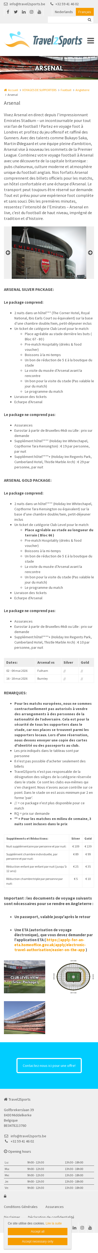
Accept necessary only (37, 1241)
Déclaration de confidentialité (51, 1217)
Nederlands (64, 11)
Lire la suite (54, 1223)
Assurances (54, 1206)
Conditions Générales (21, 1206)
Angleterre (82, 90)
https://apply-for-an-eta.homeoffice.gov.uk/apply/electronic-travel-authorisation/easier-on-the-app (50, 945)
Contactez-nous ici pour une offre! (49, 1065)
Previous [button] (8, 252)
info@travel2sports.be (24, 4)
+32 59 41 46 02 (64, 4)
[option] (49, 252)
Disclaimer (12, 1217)
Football (66, 90)
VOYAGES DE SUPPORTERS (39, 90)
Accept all (37, 1231)
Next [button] (90, 252)
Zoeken (89, 19)
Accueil (13, 90)
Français (84, 11)
